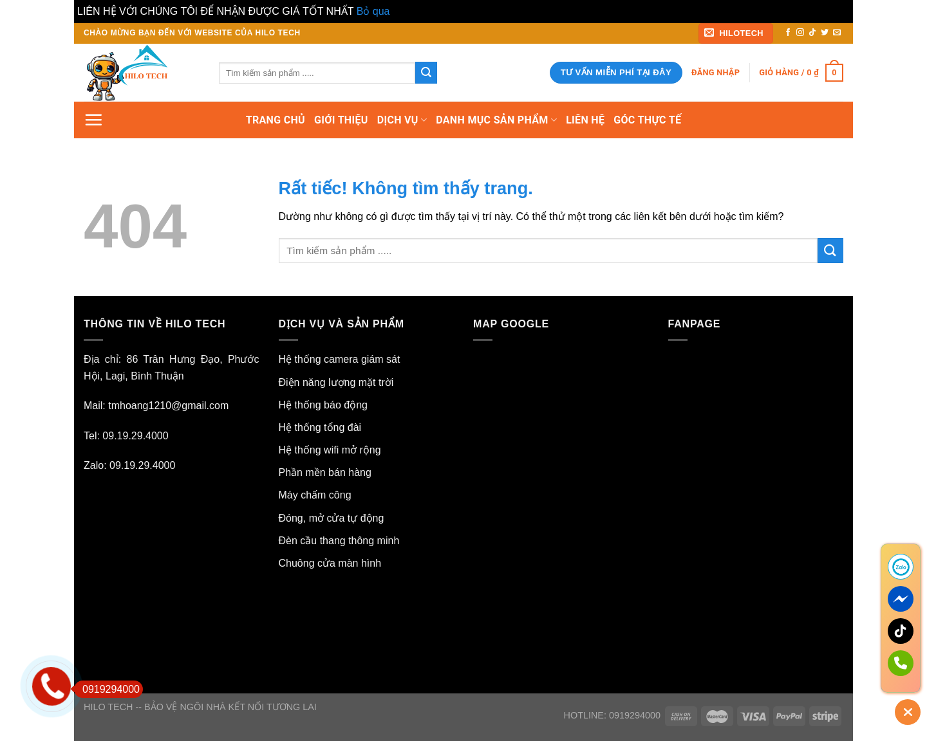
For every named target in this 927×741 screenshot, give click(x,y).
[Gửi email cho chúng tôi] (837, 32)
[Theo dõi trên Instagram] (800, 32)
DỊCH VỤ (402, 120)
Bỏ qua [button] (373, 11)
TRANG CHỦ (275, 120)
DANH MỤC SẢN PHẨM (496, 120)
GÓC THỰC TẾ (647, 120)
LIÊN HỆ (585, 120)
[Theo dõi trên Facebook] (788, 32)
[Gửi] (426, 73)
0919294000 (107, 689)
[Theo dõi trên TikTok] (812, 32)
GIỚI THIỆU (341, 120)
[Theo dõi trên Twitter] (825, 32)
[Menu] (93, 120)
